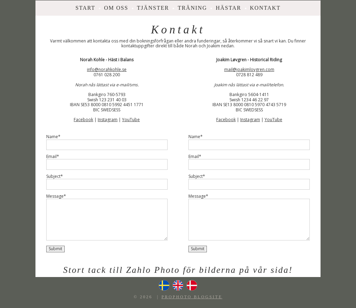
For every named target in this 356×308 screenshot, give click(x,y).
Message (55, 196)
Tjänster (153, 8)
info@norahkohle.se (107, 69)
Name (52, 136)
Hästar (228, 8)
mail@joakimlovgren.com (249, 69)
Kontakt (265, 8)
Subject (53, 176)
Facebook (83, 120)
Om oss (116, 8)
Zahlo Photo (153, 270)
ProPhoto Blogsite (191, 296)
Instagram (108, 120)
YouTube (131, 120)
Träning (192, 8)
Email (51, 156)
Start (85, 8)
